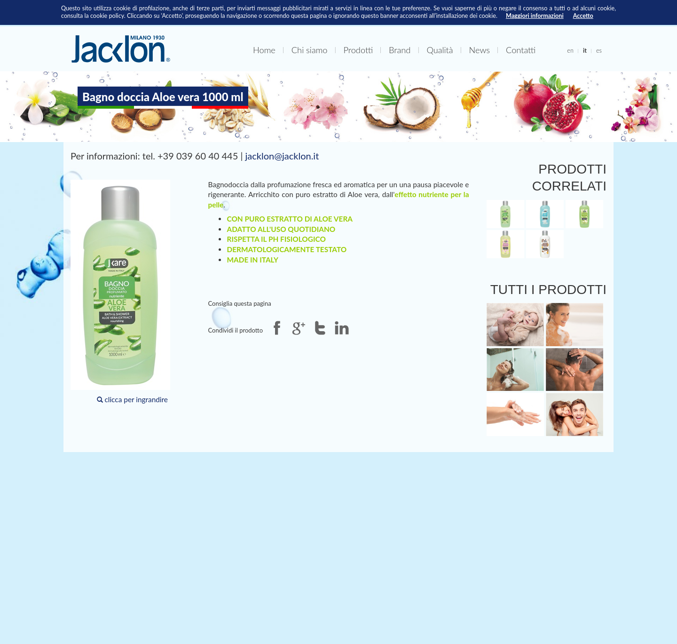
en (570, 50)
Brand (399, 50)
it (585, 50)
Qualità (439, 50)
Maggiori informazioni (535, 15)
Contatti (520, 50)
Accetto (583, 15)
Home (264, 50)
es (599, 50)
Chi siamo (309, 50)
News (479, 50)
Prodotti (358, 50)
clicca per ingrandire (120, 292)
